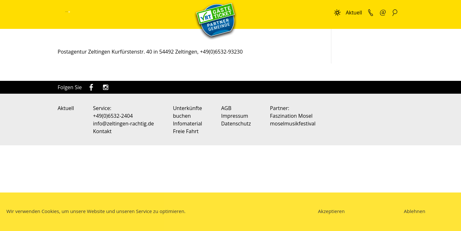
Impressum (234, 115)
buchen (182, 115)
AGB (226, 108)
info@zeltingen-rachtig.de (123, 123)
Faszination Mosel (291, 115)
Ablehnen (414, 211)
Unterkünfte (187, 108)
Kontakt (102, 131)
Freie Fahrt (185, 131)
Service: (102, 108)
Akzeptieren (331, 211)
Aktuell (354, 12)
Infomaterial (187, 123)
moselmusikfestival (292, 123)
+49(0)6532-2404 (113, 115)
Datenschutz (236, 123)
